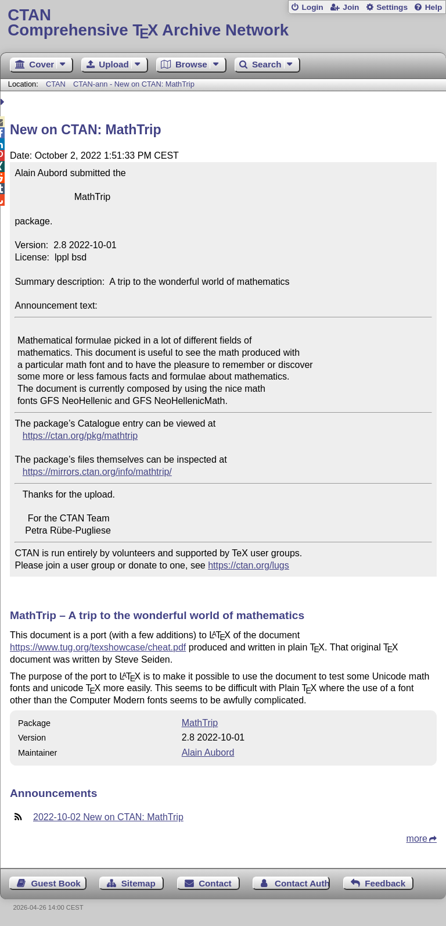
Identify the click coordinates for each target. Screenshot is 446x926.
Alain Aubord (208, 752)
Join (351, 7)
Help (434, 7)
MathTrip (200, 723)
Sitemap (138, 883)
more (417, 838)
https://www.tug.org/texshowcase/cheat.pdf (98, 647)
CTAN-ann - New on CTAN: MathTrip (134, 84)
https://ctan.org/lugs (248, 565)
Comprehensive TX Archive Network (223, 23)
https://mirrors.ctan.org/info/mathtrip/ (97, 472)
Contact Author (302, 883)
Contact (215, 883)
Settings (392, 7)
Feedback (385, 883)
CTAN (56, 84)
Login (312, 7)
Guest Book (56, 883)
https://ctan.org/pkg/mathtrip (80, 436)
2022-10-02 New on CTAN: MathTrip (108, 817)
